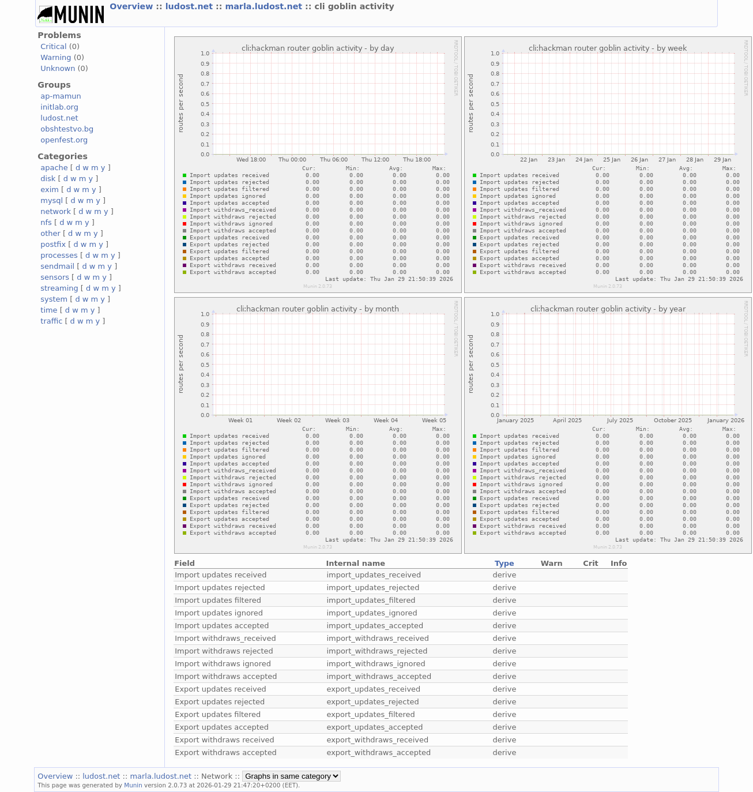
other (50, 233)
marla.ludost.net (265, 6)
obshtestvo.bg (66, 129)
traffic (51, 321)
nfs (46, 222)
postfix (53, 244)
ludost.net (190, 6)
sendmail (57, 266)
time (48, 310)
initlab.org (59, 107)
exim (49, 189)
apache (53, 167)
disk (47, 178)
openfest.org (64, 140)
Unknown (57, 68)
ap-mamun (60, 96)
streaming (59, 288)
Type (504, 563)
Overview (133, 6)
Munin (133, 785)
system (53, 299)
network (55, 211)
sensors (54, 277)
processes (59, 255)
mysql (51, 200)
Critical (53, 46)
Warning (55, 57)
